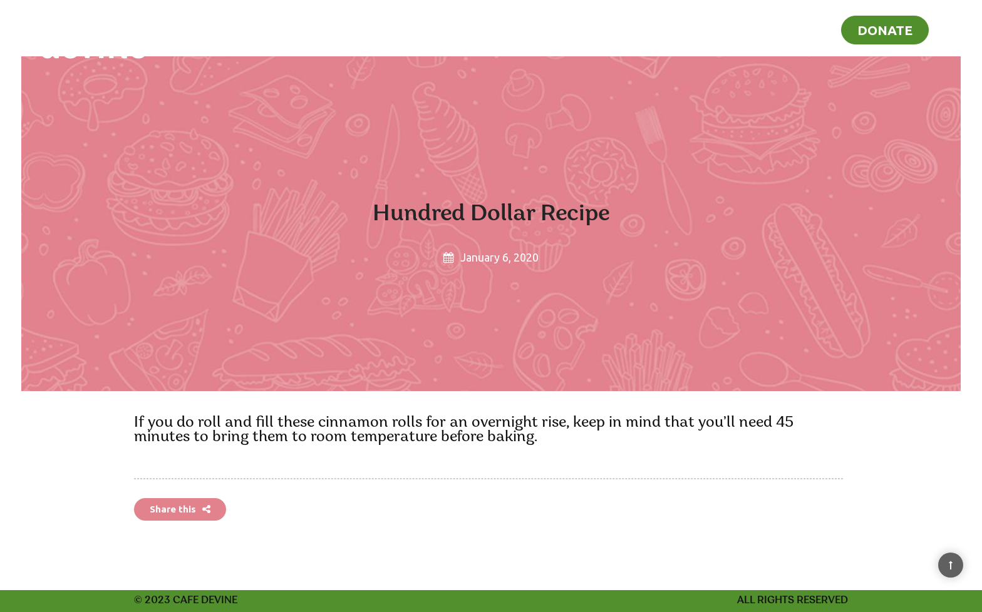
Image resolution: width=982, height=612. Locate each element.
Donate (884, 30)
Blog (805, 28)
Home (675, 28)
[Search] (955, 27)
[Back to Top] (950, 565)
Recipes (742, 28)
